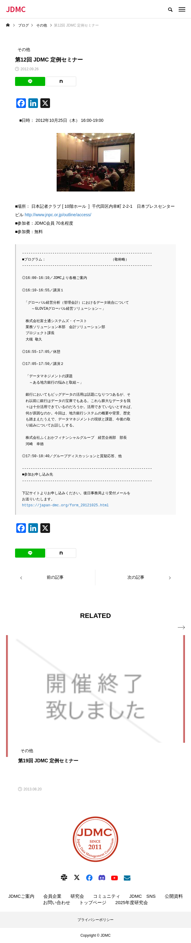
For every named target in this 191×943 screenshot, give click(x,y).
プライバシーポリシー (95, 920)
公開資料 (174, 896)
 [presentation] (181, 627)
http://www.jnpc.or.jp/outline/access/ (58, 214)
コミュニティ (106, 896)
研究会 (77, 896)
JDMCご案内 (21, 896)
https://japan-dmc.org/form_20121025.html (65, 505)
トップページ (92, 902)
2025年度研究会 (131, 902)
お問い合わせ (56, 902)
